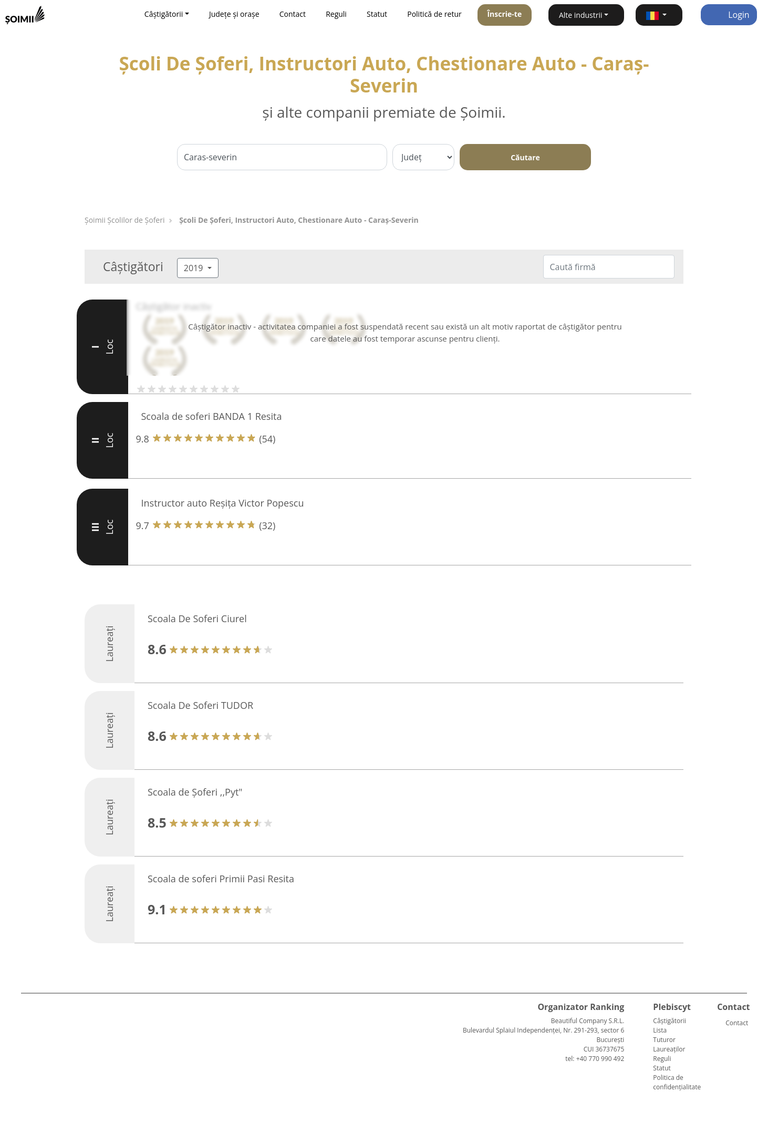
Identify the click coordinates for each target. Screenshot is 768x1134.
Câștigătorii (669, 1020)
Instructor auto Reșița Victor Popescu (222, 503)
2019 (194, 268)
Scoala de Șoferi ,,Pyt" (195, 792)
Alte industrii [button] (581, 15)
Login (729, 14)
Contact (292, 14)
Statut (377, 14)
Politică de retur (434, 14)
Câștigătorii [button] (163, 14)
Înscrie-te (504, 14)
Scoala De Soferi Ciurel (197, 618)
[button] (659, 15)
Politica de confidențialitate (677, 1082)
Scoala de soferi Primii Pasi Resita (221, 878)
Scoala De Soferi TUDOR (200, 705)
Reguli (336, 14)
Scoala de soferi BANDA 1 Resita (211, 416)
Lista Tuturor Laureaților (669, 1040)
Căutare (525, 157)
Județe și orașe (234, 14)
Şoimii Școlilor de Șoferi (124, 220)
